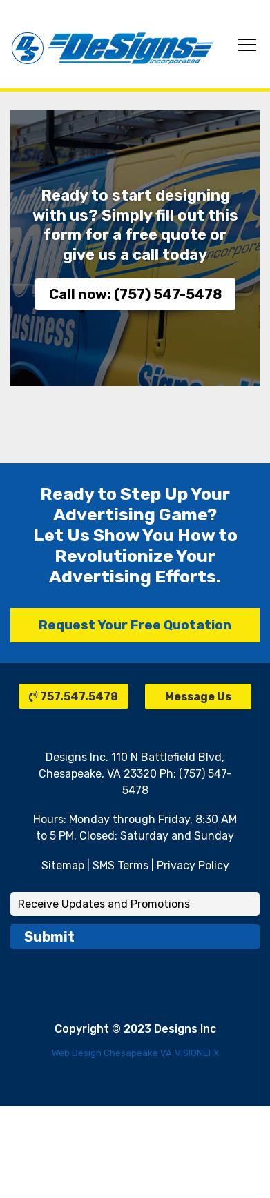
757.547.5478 (73, 696)
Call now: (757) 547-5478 (135, 294)
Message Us (198, 696)
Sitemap (62, 865)
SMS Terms (120, 865)
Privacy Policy (193, 865)
